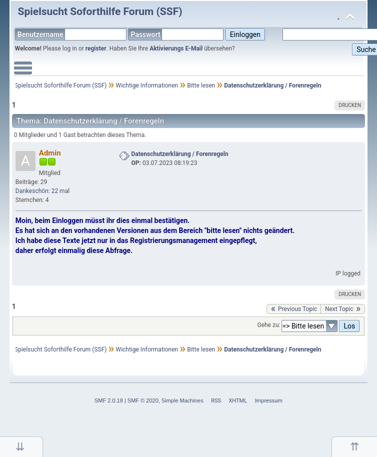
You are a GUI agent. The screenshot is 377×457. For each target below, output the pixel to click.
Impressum (268, 401)
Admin (50, 153)
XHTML (237, 401)
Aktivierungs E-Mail (176, 48)
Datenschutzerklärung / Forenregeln (180, 154)
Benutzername (72, 34)
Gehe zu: (268, 325)
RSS (216, 401)
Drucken (349, 105)
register (96, 48)
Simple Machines (183, 401)
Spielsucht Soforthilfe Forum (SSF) (100, 12)
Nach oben (354, 446)
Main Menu (23, 73)
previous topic (297, 309)
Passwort (177, 34)
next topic (339, 309)
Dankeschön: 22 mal (43, 191)
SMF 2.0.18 (108, 401)
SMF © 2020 (143, 401)
